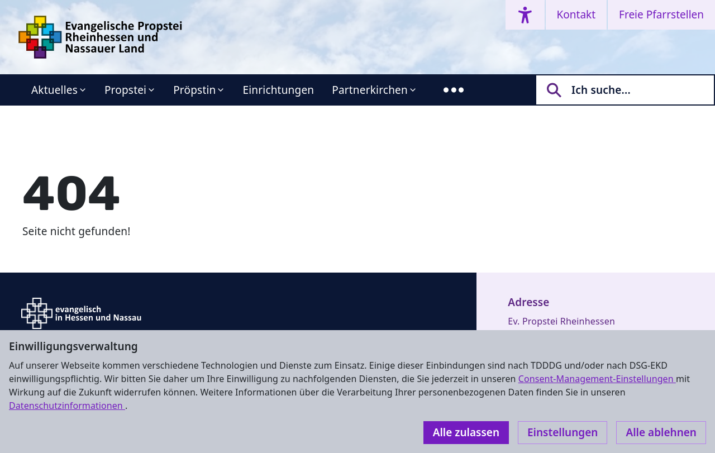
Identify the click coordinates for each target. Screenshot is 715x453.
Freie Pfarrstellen (661, 14)
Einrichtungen (278, 90)
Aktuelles (54, 90)
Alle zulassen (466, 432)
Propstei (125, 90)
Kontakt (576, 14)
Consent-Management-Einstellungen (597, 379)
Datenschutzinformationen (67, 405)
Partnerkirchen (370, 90)
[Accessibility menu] (525, 15)
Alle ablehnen (661, 432)
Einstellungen (562, 432)
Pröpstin (194, 90)
